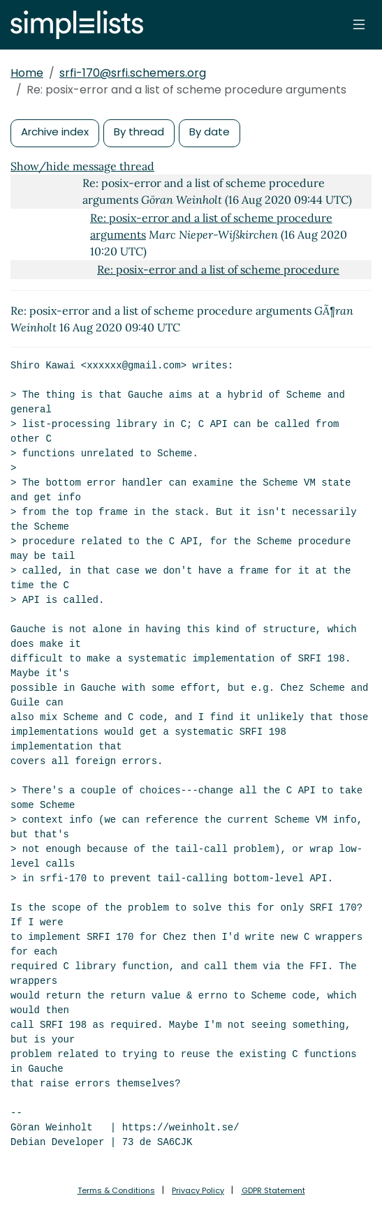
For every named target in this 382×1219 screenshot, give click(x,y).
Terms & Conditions (116, 1190)
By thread (139, 131)
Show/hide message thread (82, 166)
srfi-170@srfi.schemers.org (132, 73)
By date (209, 131)
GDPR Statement (273, 1190)
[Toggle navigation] (359, 24)
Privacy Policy (198, 1190)
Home (26, 73)
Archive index (55, 131)
